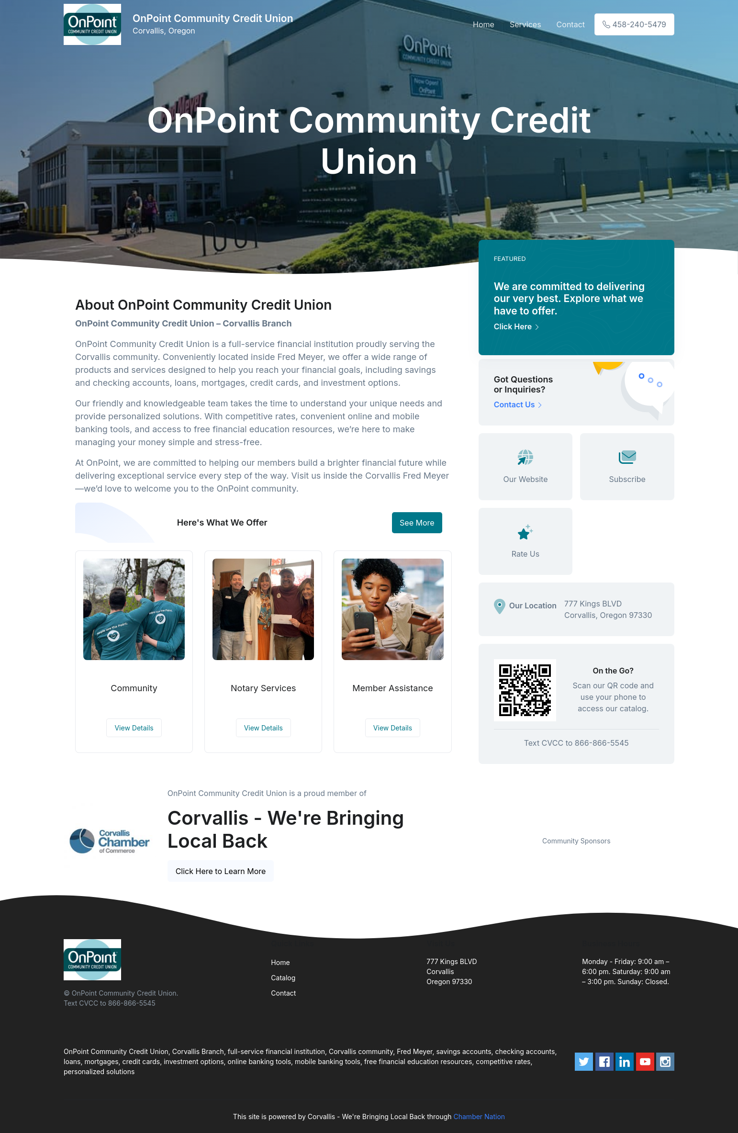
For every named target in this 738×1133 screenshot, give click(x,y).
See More (417, 522)
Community (134, 688)
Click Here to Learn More (221, 871)
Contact (571, 24)
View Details (133, 728)
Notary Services (263, 688)
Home (483, 24)
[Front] (94, 24)
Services (525, 24)
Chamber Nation (479, 1116)
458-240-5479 (634, 24)
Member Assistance (392, 688)
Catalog (283, 978)
